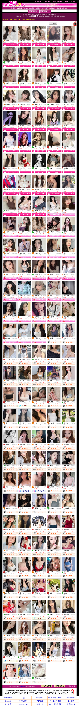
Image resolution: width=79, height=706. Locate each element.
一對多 (73, 210)
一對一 (15, 147)
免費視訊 (14, 40)
